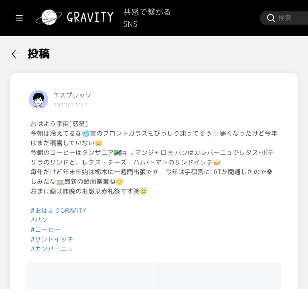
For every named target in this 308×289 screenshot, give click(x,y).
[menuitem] (48, 51)
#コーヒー (142, 258)
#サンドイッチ (148, 268)
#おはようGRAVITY (154, 239)
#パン (135, 248)
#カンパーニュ (148, 277)
